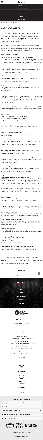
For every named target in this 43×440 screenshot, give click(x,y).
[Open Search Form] (41, 2)
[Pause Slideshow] (39, 273)
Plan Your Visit (21, 286)
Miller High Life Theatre (21, 11)
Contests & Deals (21, 296)
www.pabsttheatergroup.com (13, 263)
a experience (21, 436)
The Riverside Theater (21, 8)
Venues (21, 289)
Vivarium (21, 16)
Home (2, 22)
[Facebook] (23, 319)
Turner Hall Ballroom (21, 13)
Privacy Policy (18, 434)
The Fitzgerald (21, 19)
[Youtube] (17, 319)
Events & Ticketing (8, 22)
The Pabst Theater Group (21, 2)
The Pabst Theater (21, 5)
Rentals (21, 293)
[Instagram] (20, 319)
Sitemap (32, 434)
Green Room (21, 303)
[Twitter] (26, 319)
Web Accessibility (26, 434)
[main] (21, 145)
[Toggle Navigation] (2, 1)
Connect (21, 300)
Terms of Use (11, 434)
